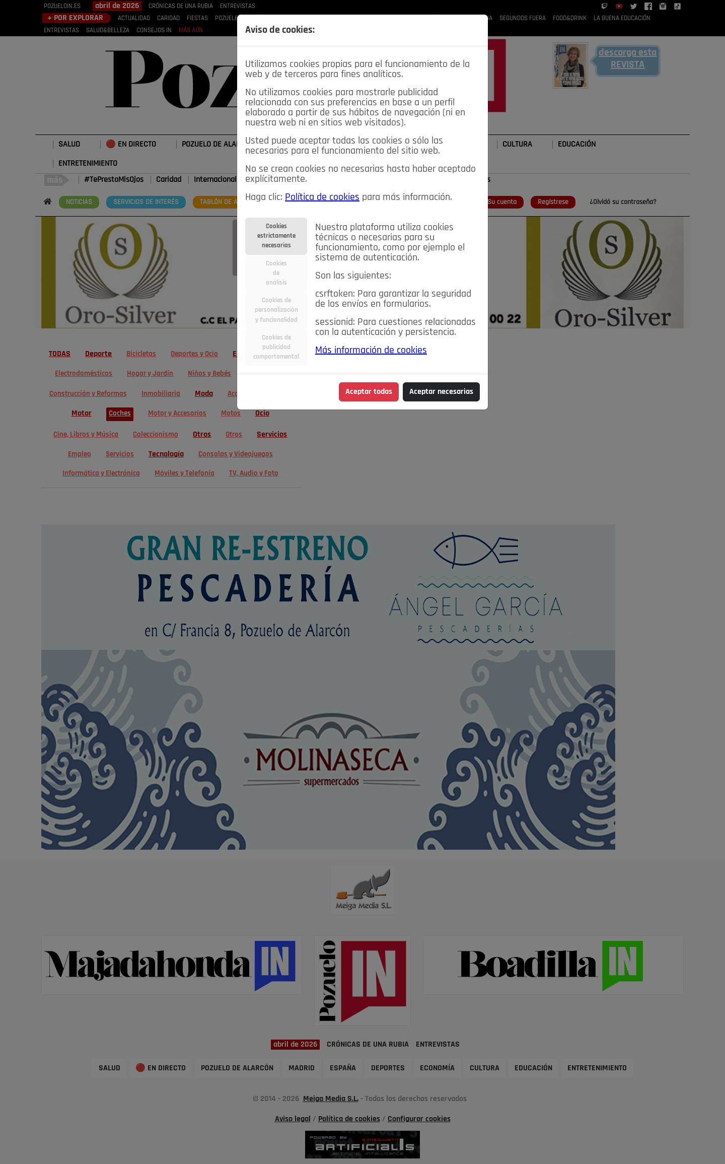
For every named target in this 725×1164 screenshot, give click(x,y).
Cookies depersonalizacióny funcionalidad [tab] (276, 310)
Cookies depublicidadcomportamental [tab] (276, 347)
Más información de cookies (371, 351)
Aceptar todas (368, 392)
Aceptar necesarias (441, 392)
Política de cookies (322, 197)
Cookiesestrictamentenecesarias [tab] (276, 236)
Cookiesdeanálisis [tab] (276, 273)
